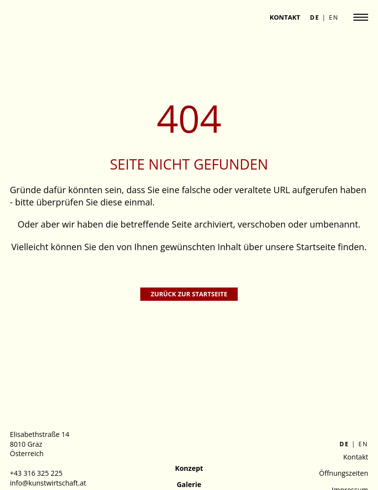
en (334, 18)
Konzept (189, 468)
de (315, 18)
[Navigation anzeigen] (360, 17)
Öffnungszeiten (343, 473)
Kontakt (285, 17)
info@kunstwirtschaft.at (48, 483)
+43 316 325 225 (36, 473)
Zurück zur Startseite (189, 293)
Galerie (189, 484)
